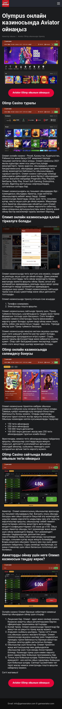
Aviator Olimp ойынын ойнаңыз (31, 92)
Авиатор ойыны (9, 36)
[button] (58, 3)
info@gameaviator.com (25, 703)
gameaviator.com (46, 703)
